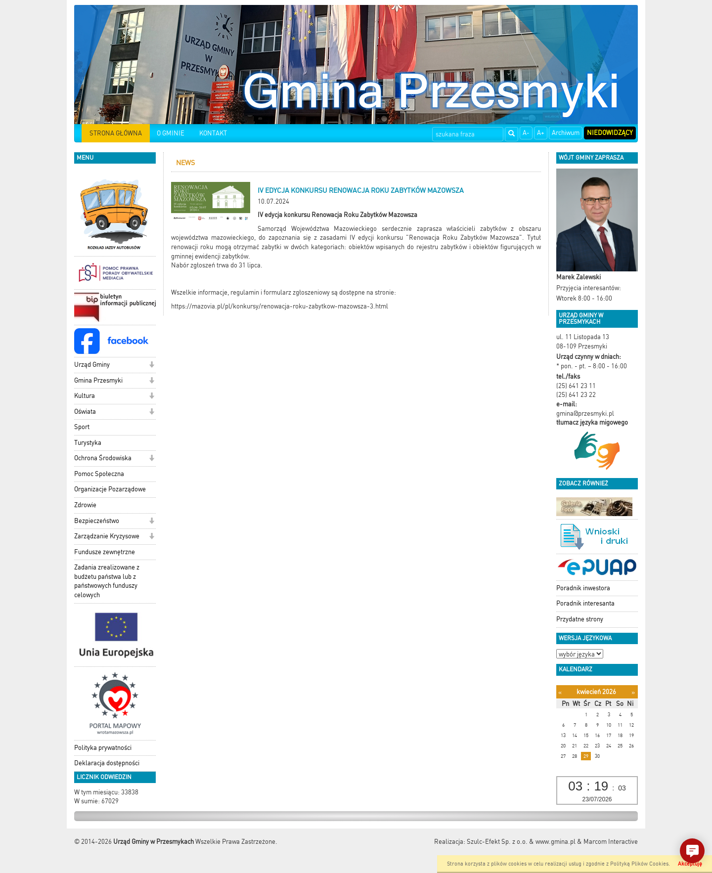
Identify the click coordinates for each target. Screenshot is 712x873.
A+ (540, 132)
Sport (81, 427)
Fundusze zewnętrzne (104, 552)
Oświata (85, 411)
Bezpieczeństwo (96, 520)
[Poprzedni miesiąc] (560, 692)
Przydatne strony (579, 619)
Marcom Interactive (610, 841)
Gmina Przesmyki (98, 380)
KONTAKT (213, 133)
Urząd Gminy (92, 364)
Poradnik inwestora (583, 588)
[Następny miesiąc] (633, 692)
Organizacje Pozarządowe (110, 489)
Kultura (84, 395)
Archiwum (565, 132)
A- (526, 132)
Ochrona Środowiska (103, 458)
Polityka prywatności (103, 747)
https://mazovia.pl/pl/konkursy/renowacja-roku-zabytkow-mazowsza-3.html (279, 306)
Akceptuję (690, 864)
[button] (151, 365)
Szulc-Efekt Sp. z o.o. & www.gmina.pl (521, 841)
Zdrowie (85, 505)
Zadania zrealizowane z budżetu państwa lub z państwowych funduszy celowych (106, 581)
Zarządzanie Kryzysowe (106, 536)
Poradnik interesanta (585, 603)
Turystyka (87, 442)
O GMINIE (170, 133)
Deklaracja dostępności (106, 763)
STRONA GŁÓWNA (115, 133)
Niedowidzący (610, 132)
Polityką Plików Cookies (639, 864)
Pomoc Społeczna (99, 474)
